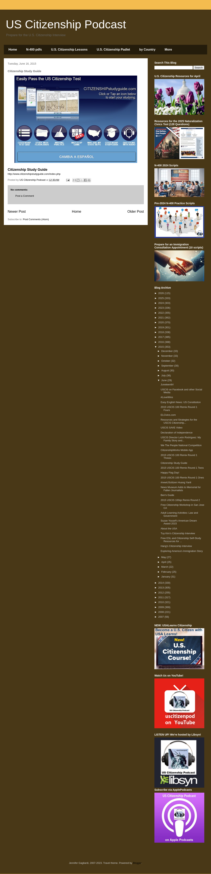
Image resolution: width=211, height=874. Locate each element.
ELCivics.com (168, 414)
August (165, 370)
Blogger (137, 863)
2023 (161, 307)
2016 (161, 342)
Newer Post (17, 211)
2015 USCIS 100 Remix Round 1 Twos (182, 467)
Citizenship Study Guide (174, 463)
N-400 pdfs (34, 49)
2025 (161, 298)
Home (12, 49)
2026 (161, 293)
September (167, 365)
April (164, 562)
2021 (161, 317)
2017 (161, 337)
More (168, 49)
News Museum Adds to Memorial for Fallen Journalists (181, 489)
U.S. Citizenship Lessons (69, 49)
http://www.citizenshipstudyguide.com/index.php (34, 173)
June (164, 380)
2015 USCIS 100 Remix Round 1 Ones (182, 477)
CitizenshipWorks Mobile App (177, 450)
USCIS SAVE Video (171, 427)
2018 (161, 332)
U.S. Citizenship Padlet (113, 49)
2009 (161, 607)
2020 (161, 322)
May (164, 557)
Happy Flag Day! (170, 472)
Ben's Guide (167, 495)
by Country (147, 49)
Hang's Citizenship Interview (176, 546)
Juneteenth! (167, 384)
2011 (161, 597)
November (167, 355)
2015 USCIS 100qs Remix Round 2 (180, 500)
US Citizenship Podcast (66, 24)
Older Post (135, 211)
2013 (161, 587)
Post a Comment (24, 195)
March (165, 566)
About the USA (169, 528)
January (166, 576)
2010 (161, 602)
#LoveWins (167, 397)
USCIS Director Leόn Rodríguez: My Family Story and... (181, 439)
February (166, 571)
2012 (161, 592)
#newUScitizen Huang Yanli (176, 482)
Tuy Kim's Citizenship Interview (178, 533)
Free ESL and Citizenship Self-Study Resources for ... (181, 540)
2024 (161, 303)
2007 (161, 616)
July (163, 375)
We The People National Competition (181, 445)
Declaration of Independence (176, 432)
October (166, 360)
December (167, 351)
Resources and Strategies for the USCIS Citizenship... (179, 421)
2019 (161, 327)
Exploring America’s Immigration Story (182, 551)
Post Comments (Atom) (36, 219)
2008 (161, 612)
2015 (161, 346)
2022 (161, 312)
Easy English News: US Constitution (181, 402)
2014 (161, 582)
